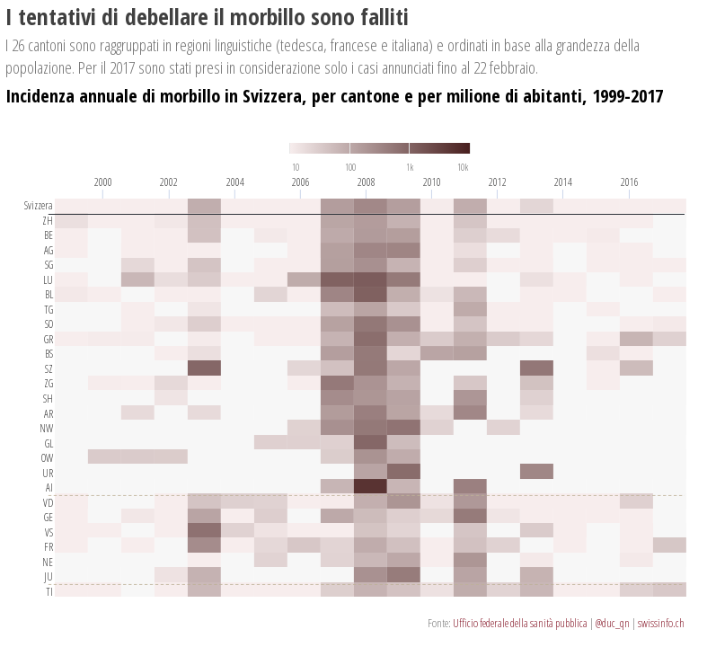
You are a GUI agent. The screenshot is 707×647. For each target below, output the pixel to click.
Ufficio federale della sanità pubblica (520, 623)
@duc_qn (613, 623)
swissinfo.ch (661, 623)
